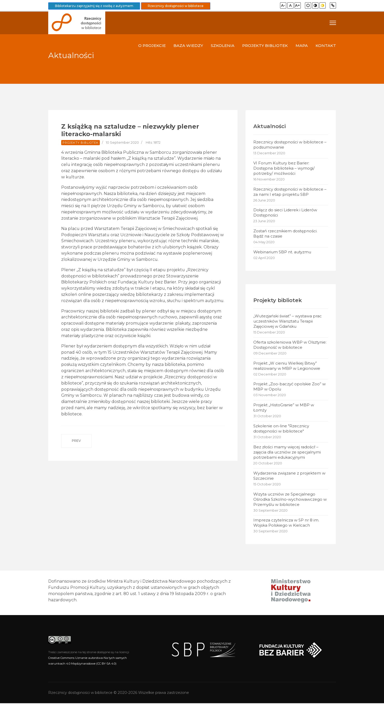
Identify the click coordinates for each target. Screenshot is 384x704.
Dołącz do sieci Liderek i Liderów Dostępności (285, 213)
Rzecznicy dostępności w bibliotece (176, 6)
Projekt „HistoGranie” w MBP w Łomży (283, 408)
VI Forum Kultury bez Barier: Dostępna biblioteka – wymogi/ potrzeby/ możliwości (284, 168)
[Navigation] (333, 22)
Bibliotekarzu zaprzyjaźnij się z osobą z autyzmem (94, 6)
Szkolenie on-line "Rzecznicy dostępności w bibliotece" (281, 429)
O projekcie (152, 45)
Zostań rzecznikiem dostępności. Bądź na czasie (285, 234)
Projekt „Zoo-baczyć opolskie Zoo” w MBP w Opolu (289, 387)
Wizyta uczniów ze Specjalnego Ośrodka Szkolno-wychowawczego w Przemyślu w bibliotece (290, 499)
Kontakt (326, 45)
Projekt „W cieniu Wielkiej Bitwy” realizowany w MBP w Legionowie (286, 366)
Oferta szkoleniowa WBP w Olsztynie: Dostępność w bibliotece (289, 345)
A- (283, 5)
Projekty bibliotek (265, 45)
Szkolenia (222, 45)
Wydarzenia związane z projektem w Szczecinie (289, 476)
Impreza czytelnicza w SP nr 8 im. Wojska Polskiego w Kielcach (286, 523)
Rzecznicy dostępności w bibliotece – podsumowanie (289, 145)
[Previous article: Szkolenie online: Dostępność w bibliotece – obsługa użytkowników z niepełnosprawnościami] (76, 449)
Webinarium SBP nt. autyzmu (282, 252)
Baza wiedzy (188, 45)
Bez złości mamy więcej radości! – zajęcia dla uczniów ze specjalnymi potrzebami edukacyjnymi (287, 452)
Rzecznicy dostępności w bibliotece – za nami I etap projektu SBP (289, 192)
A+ (297, 5)
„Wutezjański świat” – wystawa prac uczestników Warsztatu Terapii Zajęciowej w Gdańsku (287, 321)
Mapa (302, 45)
